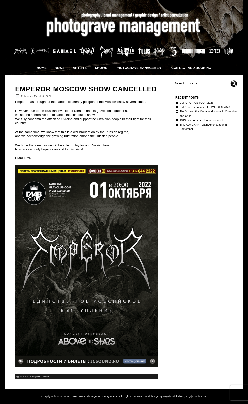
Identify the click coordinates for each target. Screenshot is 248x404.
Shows (101, 68)
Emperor (37, 376)
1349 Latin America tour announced (201, 120)
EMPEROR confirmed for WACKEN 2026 (205, 107)
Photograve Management (139, 68)
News (60, 68)
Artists (80, 68)
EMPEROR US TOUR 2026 (196, 102)
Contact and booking (191, 68)
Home (42, 68)
